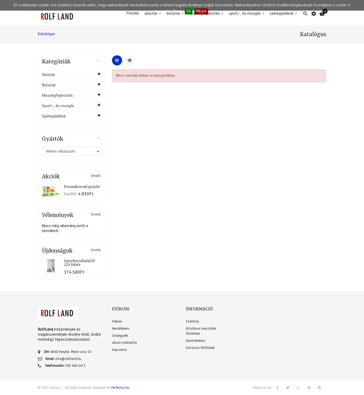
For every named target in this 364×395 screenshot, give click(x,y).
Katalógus (46, 34)
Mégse (201, 11)
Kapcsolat (119, 350)
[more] (95, 176)
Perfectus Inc (120, 387)
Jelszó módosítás (124, 342)
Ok (188, 11)
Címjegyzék (120, 335)
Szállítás (192, 321)
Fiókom (117, 321)
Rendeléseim (120, 328)
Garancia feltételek (200, 348)
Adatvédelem (195, 340)
